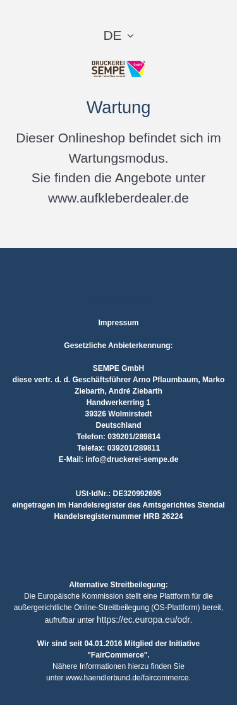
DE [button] (112, 35)
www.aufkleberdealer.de (118, 197)
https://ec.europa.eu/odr (143, 620)
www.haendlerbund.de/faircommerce (127, 677)
